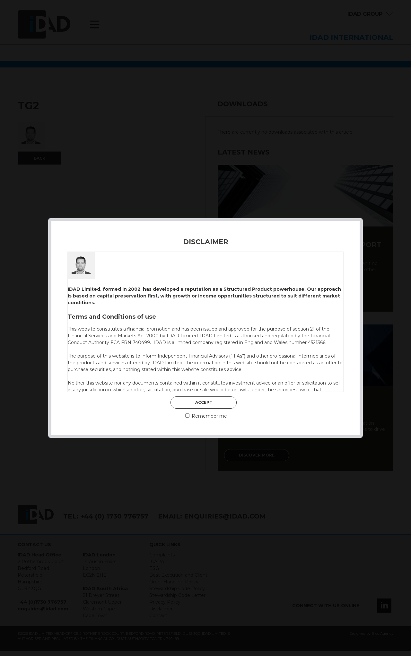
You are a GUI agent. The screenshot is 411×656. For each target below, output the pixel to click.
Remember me (206, 416)
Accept (203, 402)
